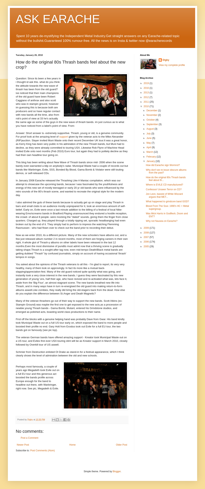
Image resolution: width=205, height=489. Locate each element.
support (63, 136)
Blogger (117, 471)
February (151, 156)
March (150, 152)
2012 (147, 97)
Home (72, 444)
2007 (147, 237)
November (152, 115)
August (150, 128)
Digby (166, 60)
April (149, 147)
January (151, 161)
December (152, 110)
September (152, 124)
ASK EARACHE (58, 19)
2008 (147, 232)
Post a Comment (29, 438)
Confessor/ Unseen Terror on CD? (164, 189)
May (149, 142)
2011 (147, 101)
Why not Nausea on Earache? (161, 221)
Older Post (121, 444)
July (148, 133)
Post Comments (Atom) (42, 450)
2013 (147, 92)
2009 (147, 228)
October (151, 119)
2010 (147, 106)
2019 (147, 83)
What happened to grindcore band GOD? (167, 201)
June (149, 138)
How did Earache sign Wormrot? (163, 165)
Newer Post (23, 444)
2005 (147, 246)
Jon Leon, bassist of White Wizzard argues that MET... (164, 195)
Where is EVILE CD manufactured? (164, 184)
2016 (147, 88)
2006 (147, 241)
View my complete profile (172, 65)
